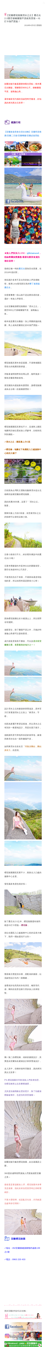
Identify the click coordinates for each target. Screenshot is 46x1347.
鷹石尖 (22, 269)
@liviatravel (33, 253)
